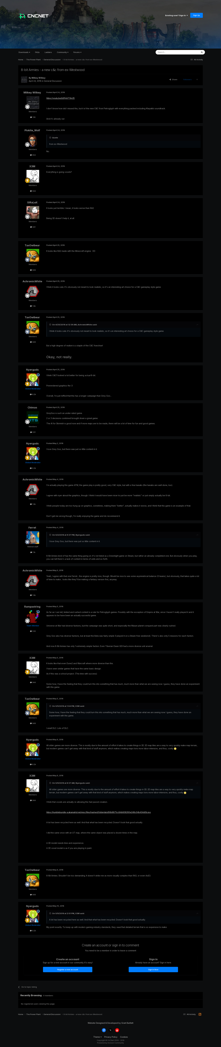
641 (33, 227)
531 (33, 432)
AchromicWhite (32, 281)
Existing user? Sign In (176, 15)
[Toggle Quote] (50, 137)
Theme (97, 1037)
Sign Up (196, 15)
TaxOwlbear (32, 245)
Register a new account (67, 969)
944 (33, 191)
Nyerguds (32, 369)
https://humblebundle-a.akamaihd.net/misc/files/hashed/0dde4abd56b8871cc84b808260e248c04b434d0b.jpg (98, 812)
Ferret (32, 527)
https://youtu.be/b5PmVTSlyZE (60, 98)
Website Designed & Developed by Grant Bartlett (110, 1023)
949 (33, 270)
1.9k (33, 306)
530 (33, 631)
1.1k (32, 552)
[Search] (170, 52)
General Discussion (53, 81)
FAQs (37, 52)
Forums (77, 52)
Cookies (124, 1037)
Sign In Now (153, 969)
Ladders (48, 52)
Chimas (32, 407)
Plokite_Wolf (32, 130)
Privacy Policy (110, 1037)
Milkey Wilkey (38, 78)
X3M (32, 166)
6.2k (33, 394)
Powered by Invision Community (110, 1043)
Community (62, 52)
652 (33, 155)
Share (173, 79)
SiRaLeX (32, 202)
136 (33, 117)
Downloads (24, 52)
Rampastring (32, 606)
